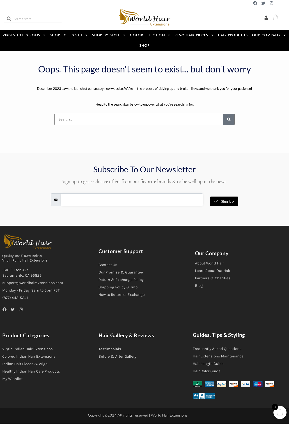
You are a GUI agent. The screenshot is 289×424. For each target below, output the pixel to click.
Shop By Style (109, 35)
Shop (144, 46)
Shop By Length (69, 35)
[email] (132, 199)
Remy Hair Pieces (194, 35)
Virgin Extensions (24, 35)
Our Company (269, 35)
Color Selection (150, 35)
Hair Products (233, 35)
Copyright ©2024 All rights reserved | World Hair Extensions (138, 415)
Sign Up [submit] (224, 201)
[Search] (228, 119)
